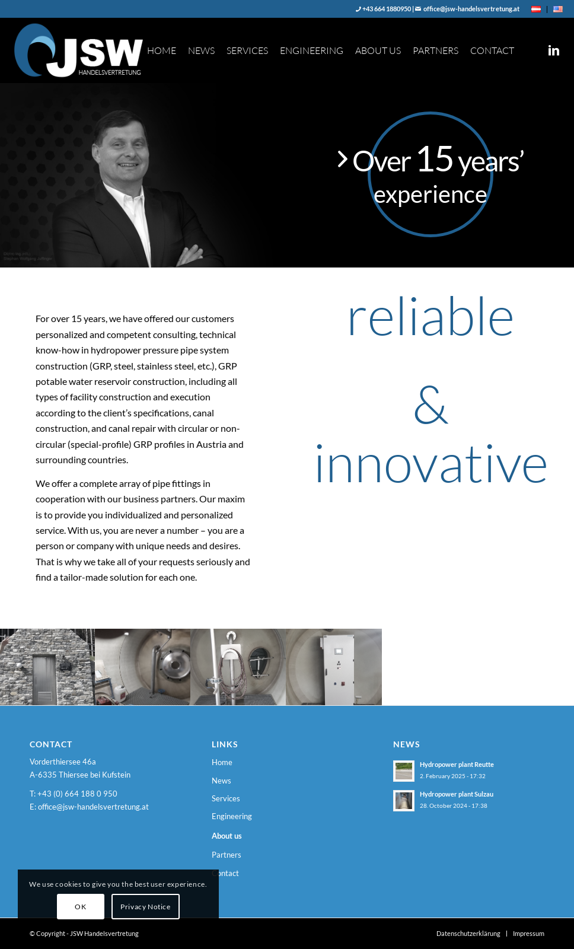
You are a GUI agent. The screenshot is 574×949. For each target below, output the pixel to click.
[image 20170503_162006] (238, 667)
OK (80, 906)
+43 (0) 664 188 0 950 (77, 793)
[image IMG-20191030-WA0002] (143, 667)
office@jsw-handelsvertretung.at (470, 8)
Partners (226, 854)
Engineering (232, 816)
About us (227, 835)
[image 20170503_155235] (47, 667)
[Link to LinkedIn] (554, 50)
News (221, 780)
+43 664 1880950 (386, 8)
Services (226, 798)
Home (222, 762)
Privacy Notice (145, 906)
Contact (225, 873)
